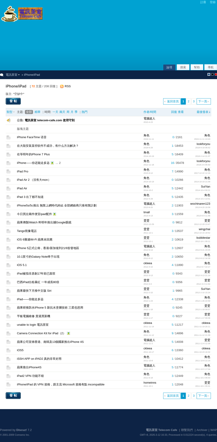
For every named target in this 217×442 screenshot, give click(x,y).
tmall (147, 212)
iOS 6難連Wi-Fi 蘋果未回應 (34, 239)
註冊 (203, 2)
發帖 (13, 101)
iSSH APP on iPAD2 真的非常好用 (39, 358)
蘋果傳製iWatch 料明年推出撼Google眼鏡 (44, 222)
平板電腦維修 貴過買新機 (33, 316)
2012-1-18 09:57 (202, 309)
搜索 (183, 67)
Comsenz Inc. (22, 434)
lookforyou (203, 144)
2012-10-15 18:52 (202, 233)
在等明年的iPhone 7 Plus (33, 154)
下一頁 (202, 101)
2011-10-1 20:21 (202, 386)
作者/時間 (150, 112)
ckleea (148, 263)
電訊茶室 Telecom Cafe (161, 430)
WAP (213, 430)
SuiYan (205, 186)
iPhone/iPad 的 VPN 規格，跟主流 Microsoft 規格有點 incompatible (60, 384)
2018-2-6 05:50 (203, 165)
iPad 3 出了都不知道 (30, 197)
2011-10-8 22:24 (202, 361)
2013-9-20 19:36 (202, 207)
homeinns (150, 382)
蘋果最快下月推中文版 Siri (34, 290)
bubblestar (203, 237)
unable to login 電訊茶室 (33, 324)
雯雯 (146, 220)
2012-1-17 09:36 (202, 318)
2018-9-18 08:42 (202, 148)
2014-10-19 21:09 (202, 182)
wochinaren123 (200, 203)
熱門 (84, 112)
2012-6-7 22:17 (203, 267)
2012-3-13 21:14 (202, 275)
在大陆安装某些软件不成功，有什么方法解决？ (48, 145)
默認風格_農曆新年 (216, 74)
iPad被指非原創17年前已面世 (36, 273)
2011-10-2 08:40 (202, 378)
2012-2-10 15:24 (202, 292)
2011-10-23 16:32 (202, 352)
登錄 (213, 2)
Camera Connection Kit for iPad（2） (41, 333)
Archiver (202, 430)
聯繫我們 (187, 430)
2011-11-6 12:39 (202, 343)
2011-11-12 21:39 (202, 335)
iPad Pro (22, 171)
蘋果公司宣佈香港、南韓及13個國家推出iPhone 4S (50, 342)
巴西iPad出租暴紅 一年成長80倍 (38, 282)
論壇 (169, 67)
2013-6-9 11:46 (203, 216)
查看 (181, 112)
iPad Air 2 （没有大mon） (34, 179)
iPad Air (22, 188)
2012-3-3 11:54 (203, 284)
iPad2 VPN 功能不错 (30, 376)
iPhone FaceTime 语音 (32, 137)
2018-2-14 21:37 (202, 156)
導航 (211, 67)
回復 (174, 112)
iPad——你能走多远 (30, 299)
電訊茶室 (11, 74)
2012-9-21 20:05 (202, 250)
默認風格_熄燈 (212, 74)
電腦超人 (149, 118)
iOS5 (20, 350)
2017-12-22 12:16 (202, 173)
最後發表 (202, 112)
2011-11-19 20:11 (202, 326)
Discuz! (21, 430)
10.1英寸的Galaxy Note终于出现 (38, 256)
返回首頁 (173, 101)
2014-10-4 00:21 (202, 190)
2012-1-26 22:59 (202, 301)
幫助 (197, 67)
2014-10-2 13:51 (202, 199)
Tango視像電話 (27, 231)
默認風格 (209, 74)
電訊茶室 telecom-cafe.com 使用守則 (50, 120)
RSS (68, 86)
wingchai (204, 229)
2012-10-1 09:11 (202, 241)
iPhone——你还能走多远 (33, 163)
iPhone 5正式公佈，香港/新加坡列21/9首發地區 (48, 248)
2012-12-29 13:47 (202, 224)
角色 (146, 135)
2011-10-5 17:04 (202, 369)
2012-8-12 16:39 (202, 258)
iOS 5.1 (22, 265)
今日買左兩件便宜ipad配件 (34, 214)
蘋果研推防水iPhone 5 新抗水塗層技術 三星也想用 (50, 307)
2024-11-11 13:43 (202, 139)
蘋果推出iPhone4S (29, 367)
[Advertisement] (186, 35)
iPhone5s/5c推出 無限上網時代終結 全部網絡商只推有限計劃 (57, 205)
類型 (9, 112)
